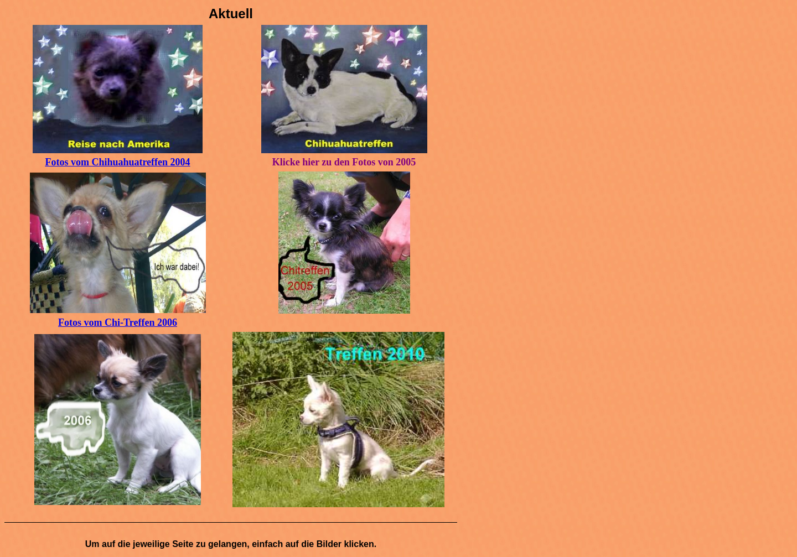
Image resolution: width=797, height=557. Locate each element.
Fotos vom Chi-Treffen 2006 (117, 322)
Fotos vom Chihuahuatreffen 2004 (117, 162)
